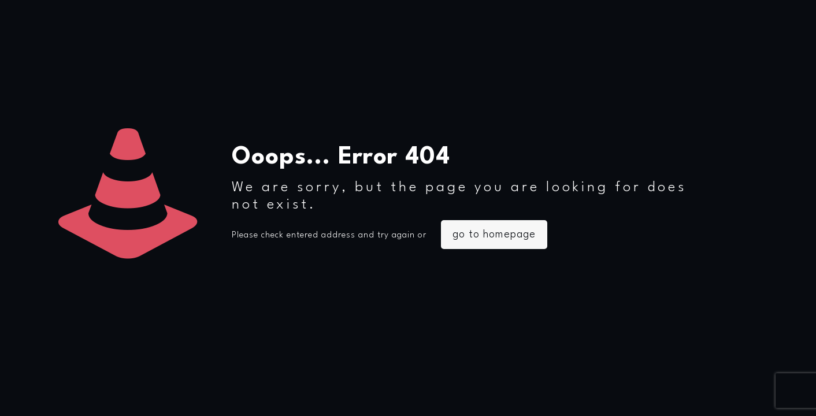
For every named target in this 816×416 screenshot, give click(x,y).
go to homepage (494, 234)
